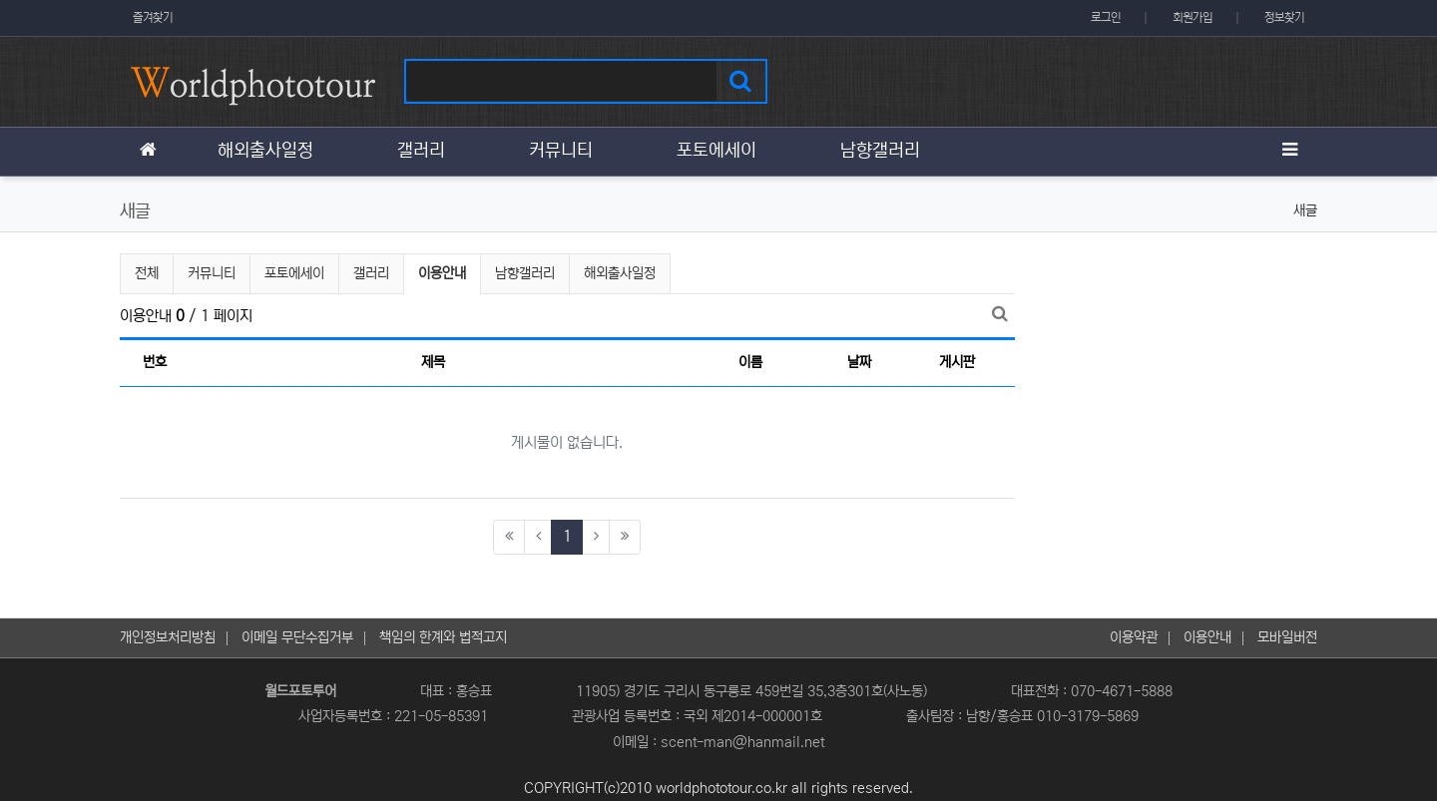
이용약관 (1134, 637)
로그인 (1106, 17)
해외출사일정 (620, 273)
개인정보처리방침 (168, 637)
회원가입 (1192, 17)
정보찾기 (1284, 17)
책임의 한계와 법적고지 (443, 637)
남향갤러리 (525, 273)
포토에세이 (294, 273)
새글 (1305, 210)
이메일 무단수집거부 (297, 637)
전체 (147, 273)
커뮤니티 (212, 273)
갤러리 (371, 273)
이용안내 (443, 270)
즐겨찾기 (153, 17)
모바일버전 (1287, 637)
